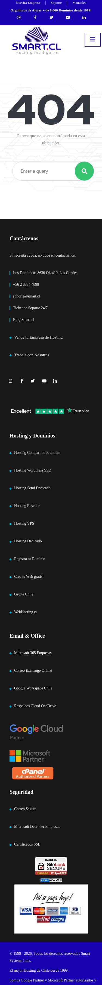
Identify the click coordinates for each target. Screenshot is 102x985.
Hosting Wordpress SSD (32, 470)
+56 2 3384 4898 (26, 284)
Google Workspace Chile (33, 688)
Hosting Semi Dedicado (32, 488)
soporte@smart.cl (26, 296)
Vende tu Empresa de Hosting (38, 337)
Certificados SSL (27, 844)
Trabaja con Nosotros (31, 355)
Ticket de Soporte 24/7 (30, 308)
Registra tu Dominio (29, 559)
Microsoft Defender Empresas (37, 827)
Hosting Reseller (27, 506)
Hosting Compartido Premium (37, 453)
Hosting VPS (24, 523)
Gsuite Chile (23, 594)
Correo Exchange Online (33, 670)
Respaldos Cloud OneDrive (35, 706)
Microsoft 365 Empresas (33, 653)
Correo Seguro (25, 809)
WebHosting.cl (25, 612)
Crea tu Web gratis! (29, 576)
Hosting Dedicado (28, 541)
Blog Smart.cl (23, 320)
